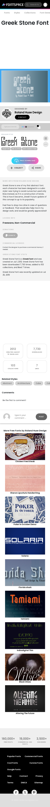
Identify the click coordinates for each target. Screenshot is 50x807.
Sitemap (38, 782)
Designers (41, 742)
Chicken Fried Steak (25, 461)
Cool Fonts (12, 763)
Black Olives (25, 681)
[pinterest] (34, 792)
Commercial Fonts (34, 756)
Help (9, 776)
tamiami (25, 619)
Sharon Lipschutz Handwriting (25, 493)
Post (41, 417)
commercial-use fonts (25, 743)
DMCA (24, 782)
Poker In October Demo (25, 524)
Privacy (39, 776)
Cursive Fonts (36, 763)
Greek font (28, 259)
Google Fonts (14, 769)
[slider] (26, 127)
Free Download (25, 160)
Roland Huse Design (28, 112)
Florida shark (25, 587)
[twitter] (25, 792)
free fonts (8, 742)
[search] (33, 4)
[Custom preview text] (10, 126)
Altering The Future (25, 713)
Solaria (25, 556)
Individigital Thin (25, 650)
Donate (10, 235)
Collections (30, 12)
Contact (22, 117)
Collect (16, 168)
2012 (13, 349)
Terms (10, 782)
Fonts (7, 12)
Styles (17, 12)
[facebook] (16, 792)
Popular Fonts (14, 756)
